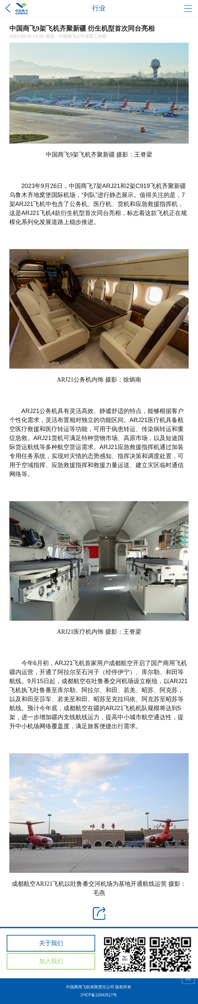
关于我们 (51, 943)
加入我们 (51, 961)
